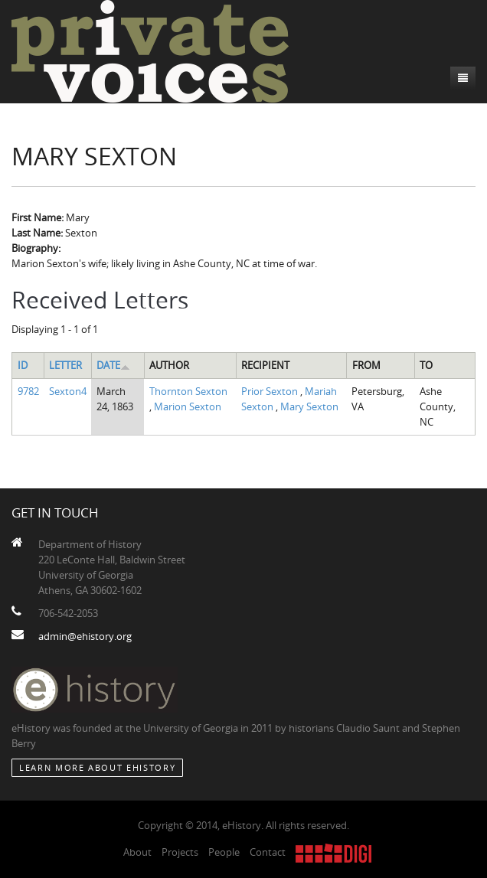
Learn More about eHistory (97, 767)
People (224, 852)
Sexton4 (68, 391)
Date (113, 365)
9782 (28, 391)
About (137, 852)
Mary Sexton (309, 406)
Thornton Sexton (188, 391)
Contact (268, 852)
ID (23, 365)
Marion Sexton (187, 406)
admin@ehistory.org (85, 636)
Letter (65, 365)
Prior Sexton (270, 391)
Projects (180, 852)
